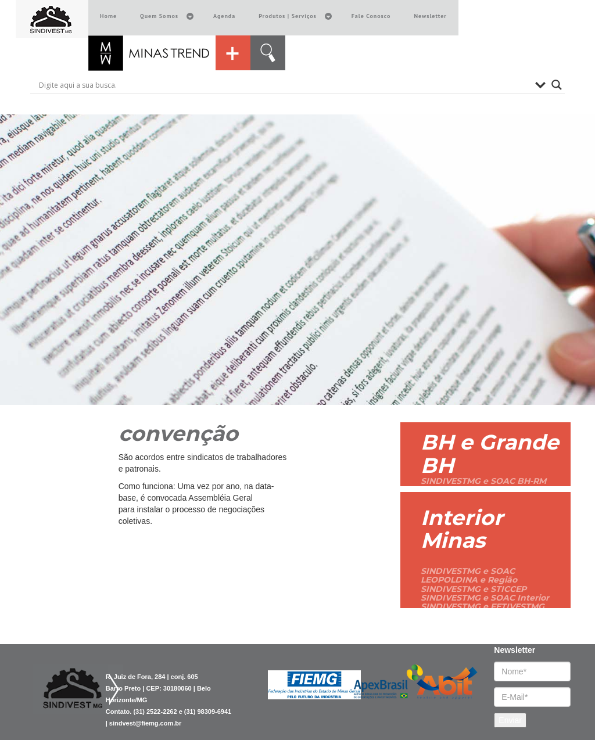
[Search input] (284, 85)
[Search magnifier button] (557, 85)
